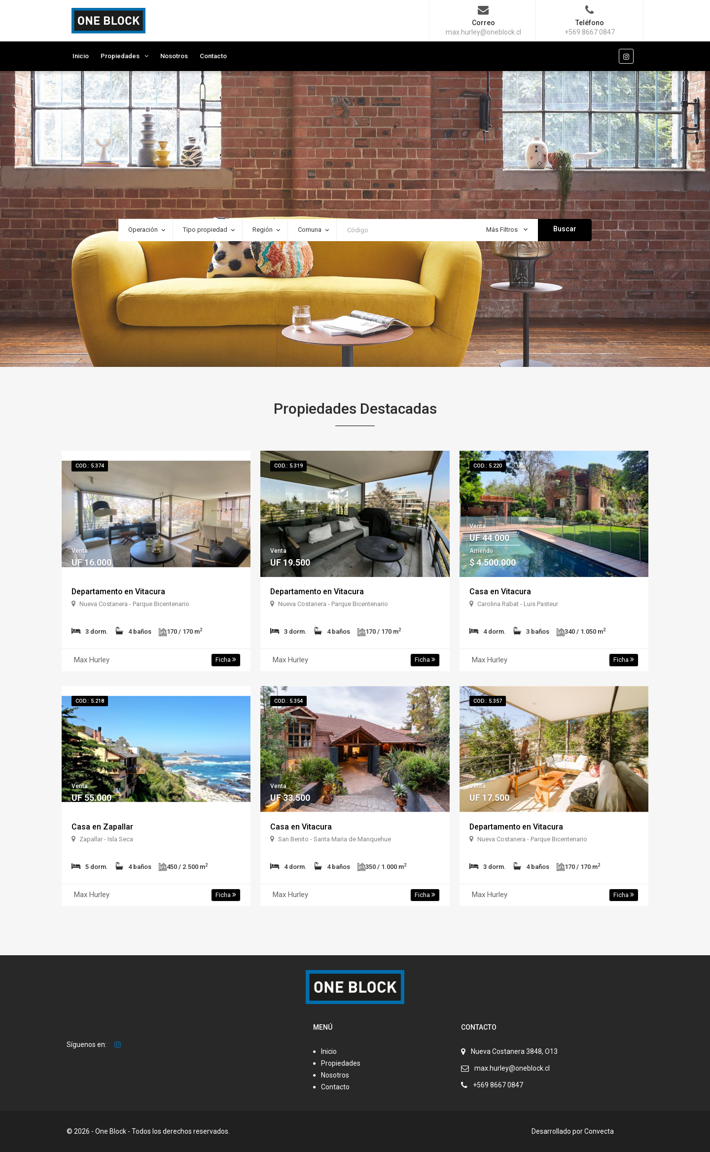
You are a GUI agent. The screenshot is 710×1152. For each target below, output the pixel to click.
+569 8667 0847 (498, 1085)
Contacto (213, 56)
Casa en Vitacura (500, 591)
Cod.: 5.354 (288, 701)
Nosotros (174, 56)
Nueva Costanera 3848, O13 (514, 1051)
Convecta (599, 1131)
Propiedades (120, 56)
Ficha (225, 659)
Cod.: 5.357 (487, 701)
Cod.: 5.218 (89, 701)
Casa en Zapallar (102, 826)
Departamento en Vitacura (118, 591)
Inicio (80, 56)
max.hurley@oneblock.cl (512, 1068)
